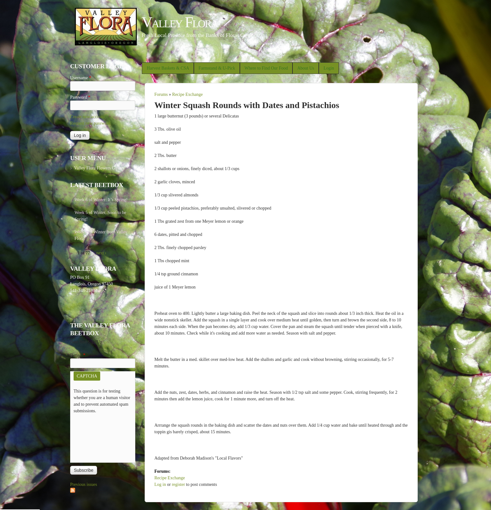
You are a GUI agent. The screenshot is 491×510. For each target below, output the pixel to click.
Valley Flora (180, 22)
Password (80, 97)
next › (101, 253)
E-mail (77, 355)
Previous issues (83, 484)
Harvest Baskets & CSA (168, 68)
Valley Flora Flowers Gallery (99, 168)
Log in (160, 484)
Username (80, 77)
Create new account (87, 116)
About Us (305, 68)
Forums (161, 94)
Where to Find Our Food (266, 68)
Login (328, 68)
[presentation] (99, 436)
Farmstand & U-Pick (217, 68)
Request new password (90, 123)
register (178, 484)
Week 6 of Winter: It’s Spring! (101, 199)
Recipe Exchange (187, 94)
